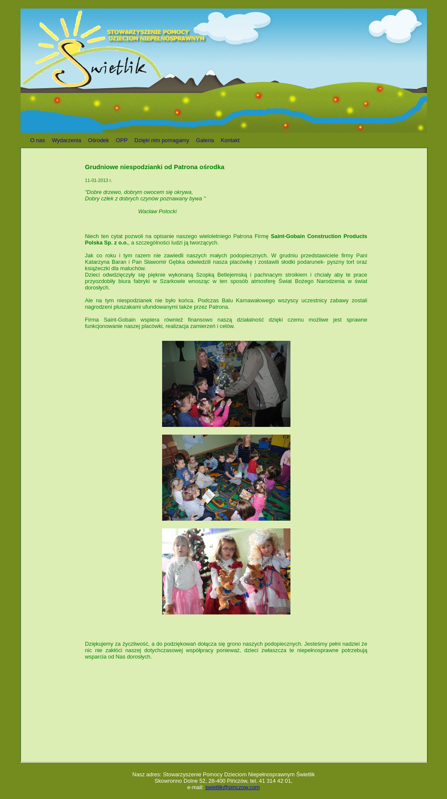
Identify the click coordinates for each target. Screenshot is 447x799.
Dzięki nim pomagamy (161, 140)
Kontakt (230, 140)
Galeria (205, 140)
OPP (121, 140)
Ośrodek (98, 140)
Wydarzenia (66, 140)
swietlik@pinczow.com (232, 787)
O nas (37, 140)
